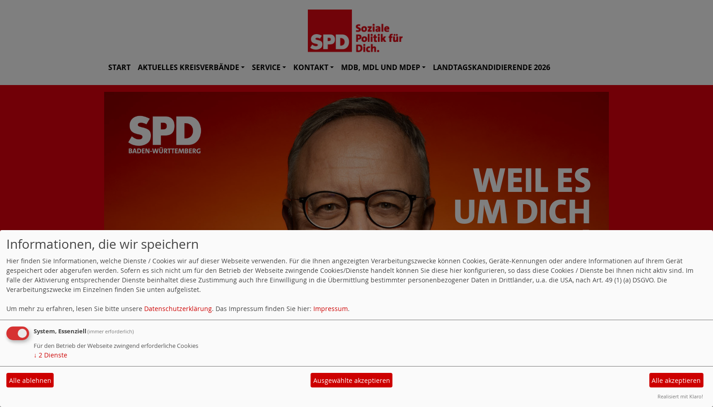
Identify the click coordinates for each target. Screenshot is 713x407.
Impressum (330, 308)
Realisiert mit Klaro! (680, 396)
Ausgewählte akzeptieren (351, 380)
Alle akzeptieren (676, 380)
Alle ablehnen (30, 380)
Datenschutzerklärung (178, 308)
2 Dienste (50, 355)
